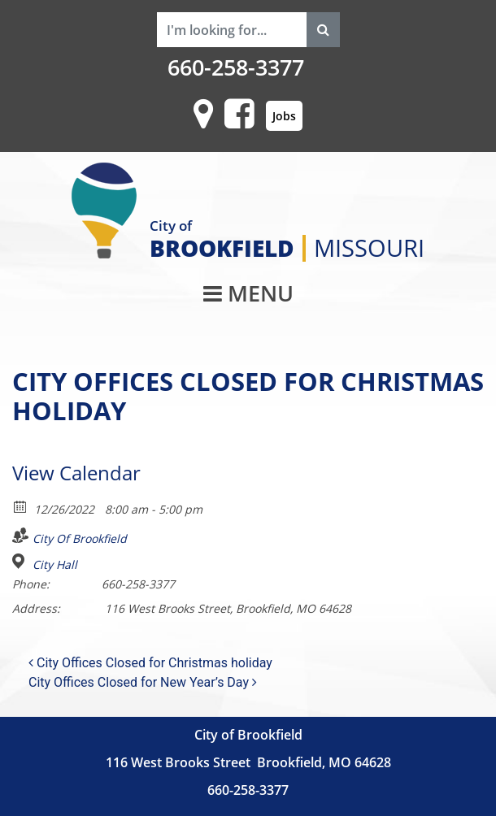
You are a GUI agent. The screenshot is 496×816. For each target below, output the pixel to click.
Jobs (284, 116)
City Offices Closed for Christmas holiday (150, 663)
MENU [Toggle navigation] (248, 293)
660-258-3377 (236, 67)
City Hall (55, 565)
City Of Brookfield (80, 538)
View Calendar (76, 472)
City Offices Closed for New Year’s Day (142, 682)
